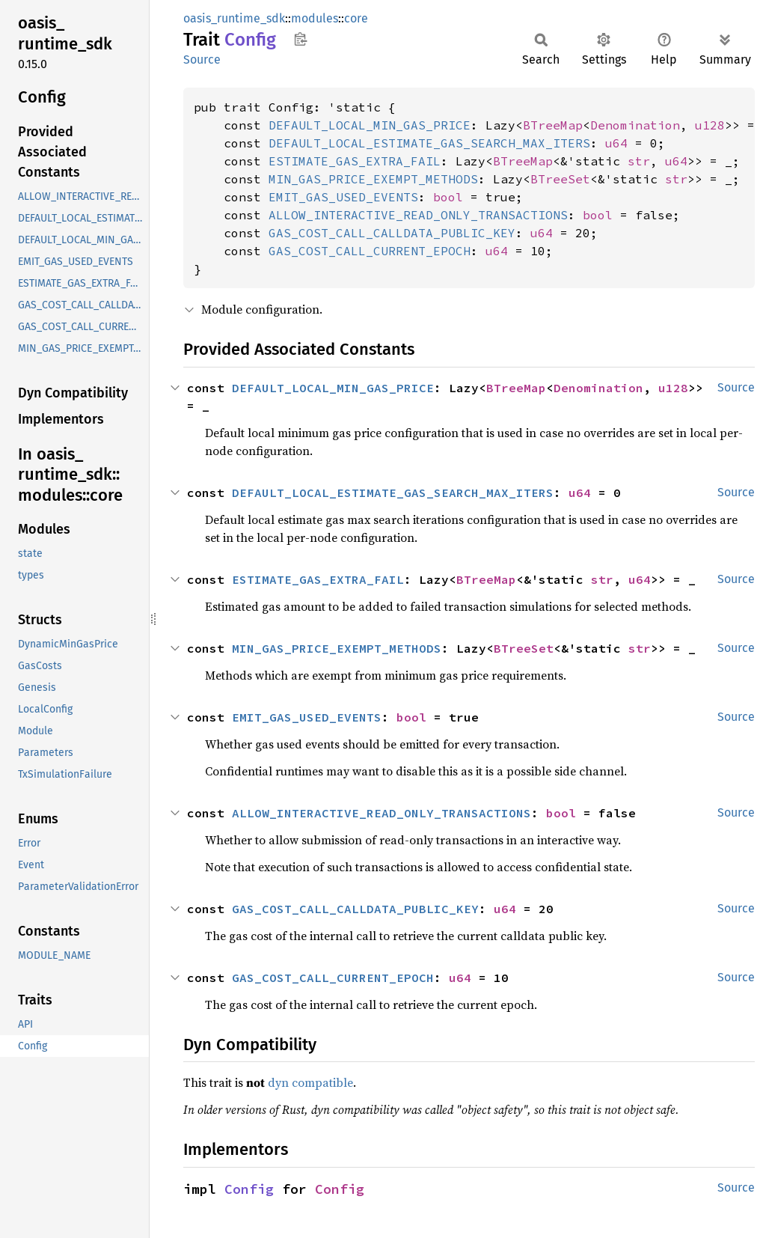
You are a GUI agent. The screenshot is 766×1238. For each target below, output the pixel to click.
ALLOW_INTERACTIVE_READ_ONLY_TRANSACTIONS (418, 214)
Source (202, 59)
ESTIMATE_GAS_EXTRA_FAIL (355, 160)
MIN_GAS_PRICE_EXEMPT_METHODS (373, 178)
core (356, 18)
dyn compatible (310, 1082)
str (639, 160)
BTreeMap (553, 125)
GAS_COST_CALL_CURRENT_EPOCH (370, 250)
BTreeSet (560, 178)
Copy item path (300, 39)
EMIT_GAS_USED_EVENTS (343, 196)
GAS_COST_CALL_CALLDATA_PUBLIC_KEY (392, 232)
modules (314, 18)
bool (448, 196)
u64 (616, 142)
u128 (710, 125)
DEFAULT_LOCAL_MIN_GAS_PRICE (370, 125)
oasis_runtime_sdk (234, 18)
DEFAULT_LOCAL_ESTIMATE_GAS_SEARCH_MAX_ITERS (429, 142)
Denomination (635, 125)
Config (249, 1189)
